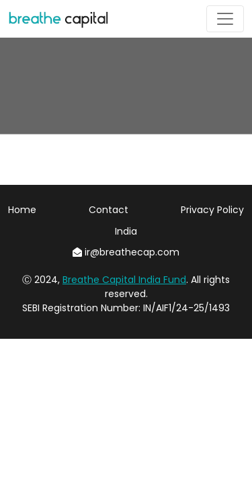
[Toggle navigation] (225, 18)
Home (22, 209)
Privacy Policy (212, 209)
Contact (108, 209)
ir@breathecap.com (126, 252)
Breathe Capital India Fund (124, 279)
